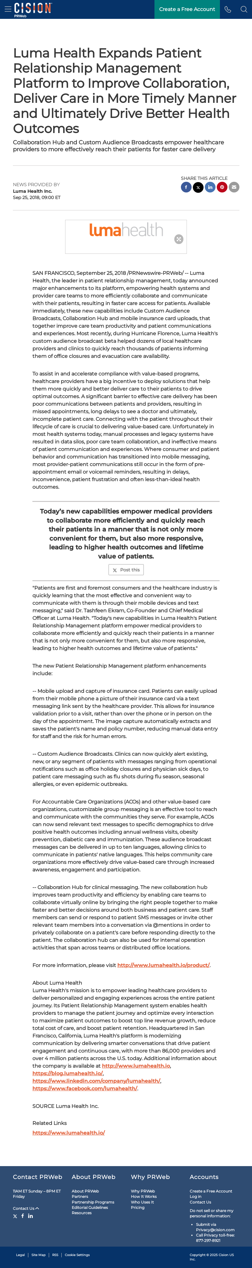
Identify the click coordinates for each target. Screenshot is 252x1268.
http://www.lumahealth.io (136, 1066)
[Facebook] (22, 1216)
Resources (82, 1212)
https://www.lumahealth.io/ (68, 1133)
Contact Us (26, 1208)
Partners (80, 1196)
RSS (55, 1255)
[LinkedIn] (30, 1216)
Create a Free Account (187, 9)
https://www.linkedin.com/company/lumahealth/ (96, 1081)
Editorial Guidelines (90, 1207)
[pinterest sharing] (222, 188)
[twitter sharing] (198, 188)
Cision (223, 1255)
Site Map (38, 1255)
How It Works (144, 1196)
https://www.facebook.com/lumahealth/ (84, 1089)
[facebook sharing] (186, 188)
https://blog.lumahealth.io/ (67, 1073)
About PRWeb (85, 1191)
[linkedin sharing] (210, 188)
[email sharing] (234, 188)
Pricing (137, 1207)
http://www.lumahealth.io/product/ (163, 965)
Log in (195, 1196)
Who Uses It (142, 1202)
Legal (20, 1255)
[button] (244, 9)
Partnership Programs (93, 1202)
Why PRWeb (143, 1191)
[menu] (8, 9)
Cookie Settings (77, 1255)
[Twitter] (16, 1216)
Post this (126, 570)
